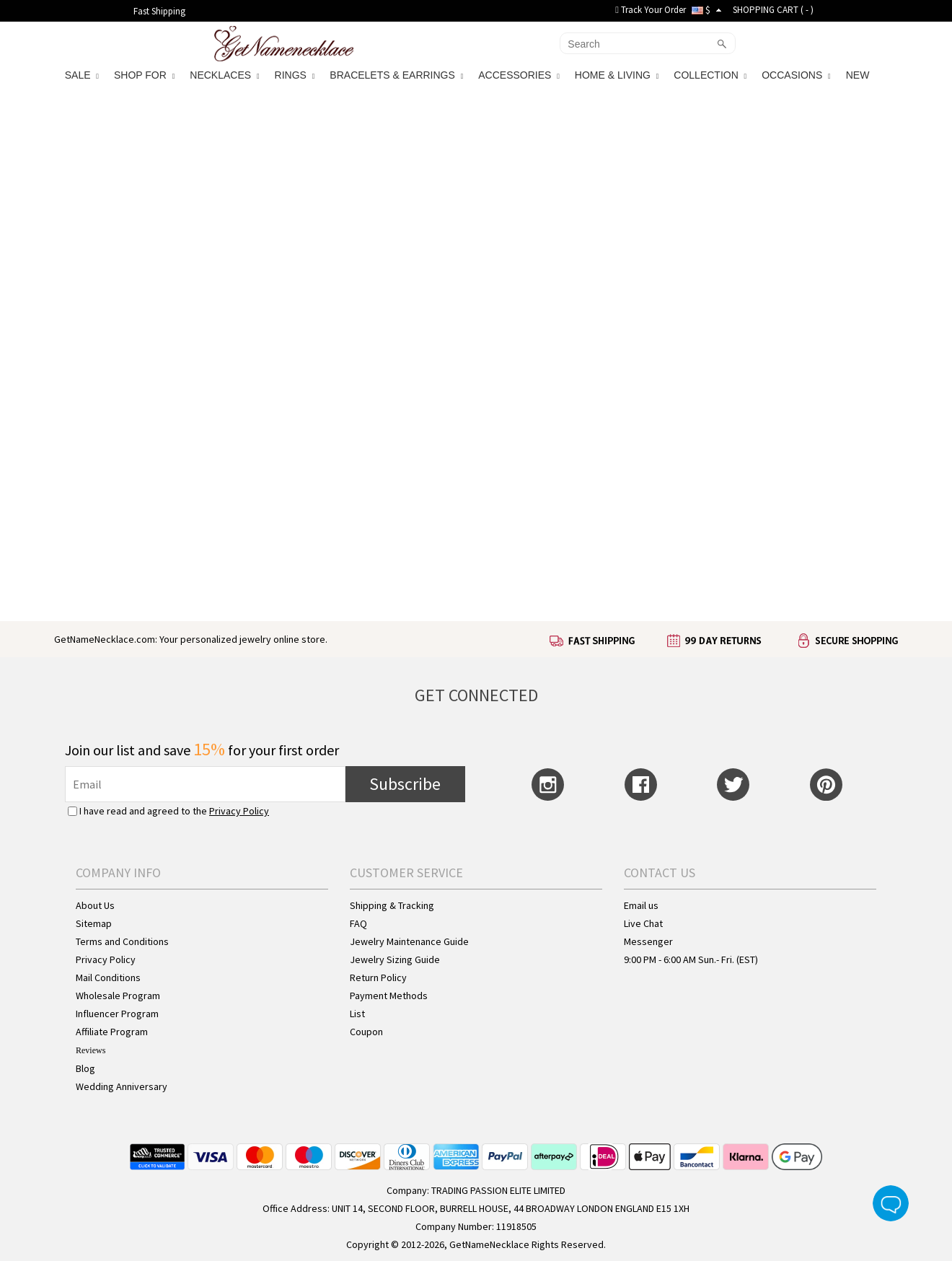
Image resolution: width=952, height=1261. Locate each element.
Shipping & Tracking (392, 905)
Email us (641, 905)
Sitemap (94, 923)
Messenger (648, 941)
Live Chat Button (891, 1203)
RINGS (295, 75)
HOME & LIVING (616, 75)
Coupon (366, 1031)
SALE (82, 75)
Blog (85, 1068)
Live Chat (643, 923)
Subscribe (405, 784)
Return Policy (378, 977)
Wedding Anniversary (121, 1086)
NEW (859, 75)
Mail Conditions (108, 977)
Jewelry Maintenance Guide (409, 941)
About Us (95, 905)
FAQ (358, 923)
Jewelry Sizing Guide (395, 959)
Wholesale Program (118, 995)
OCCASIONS (796, 75)
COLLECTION (710, 75)
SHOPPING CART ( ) (773, 10)
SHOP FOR (144, 75)
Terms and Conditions (122, 941)
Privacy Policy (239, 810)
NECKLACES (224, 75)
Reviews (90, 1050)
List (357, 1013)
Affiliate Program (112, 1031)
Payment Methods (389, 995)
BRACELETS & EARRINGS (396, 75)
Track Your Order (650, 10)
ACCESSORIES (519, 75)
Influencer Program (117, 1013)
